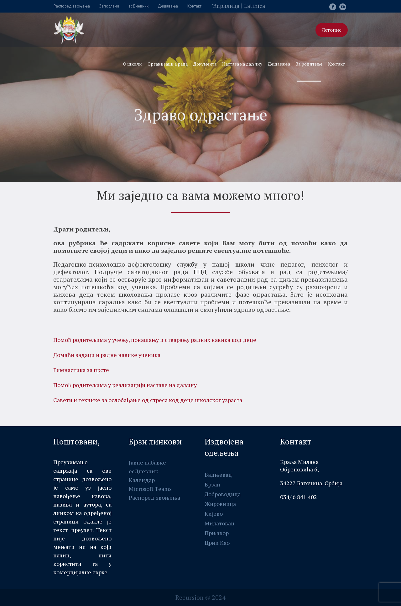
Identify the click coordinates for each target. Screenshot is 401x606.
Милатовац (219, 523)
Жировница (220, 504)
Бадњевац (218, 474)
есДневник (143, 471)
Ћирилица (225, 5)
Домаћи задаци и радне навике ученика (106, 355)
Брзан (212, 484)
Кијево (214, 513)
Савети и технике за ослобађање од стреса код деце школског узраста (147, 400)
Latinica (254, 5)
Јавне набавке (147, 462)
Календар (142, 480)
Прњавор (217, 533)
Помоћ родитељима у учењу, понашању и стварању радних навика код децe (154, 339)
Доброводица (223, 494)
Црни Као (217, 542)
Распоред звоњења (154, 497)
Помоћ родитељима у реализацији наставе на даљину (125, 385)
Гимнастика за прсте (81, 370)
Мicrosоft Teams (150, 488)
